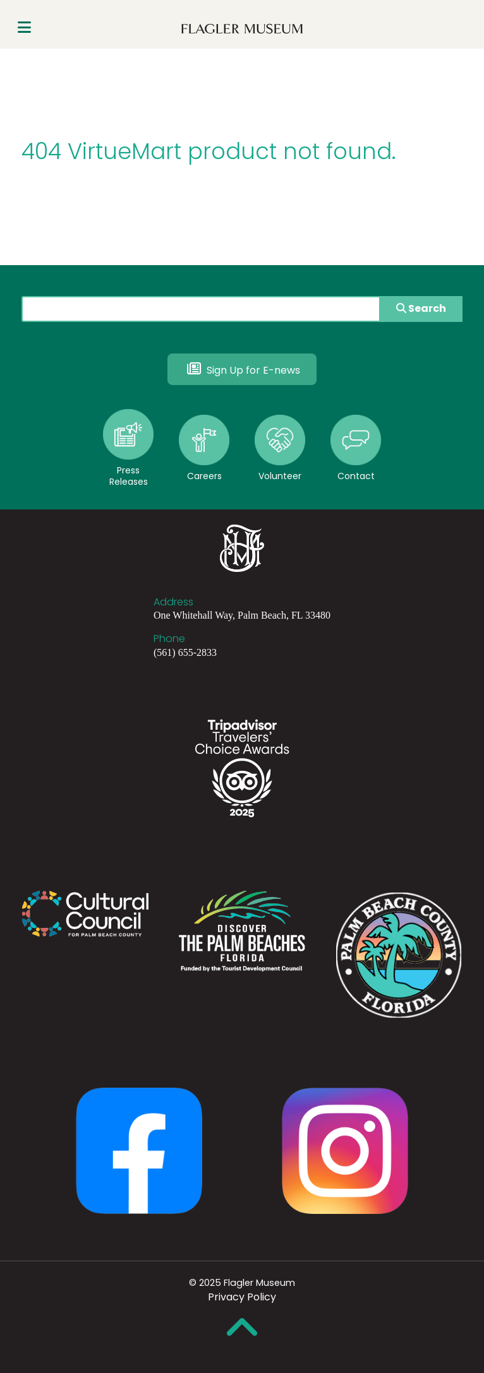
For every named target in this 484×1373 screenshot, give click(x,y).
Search (421, 308)
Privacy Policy (242, 1297)
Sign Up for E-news (242, 369)
